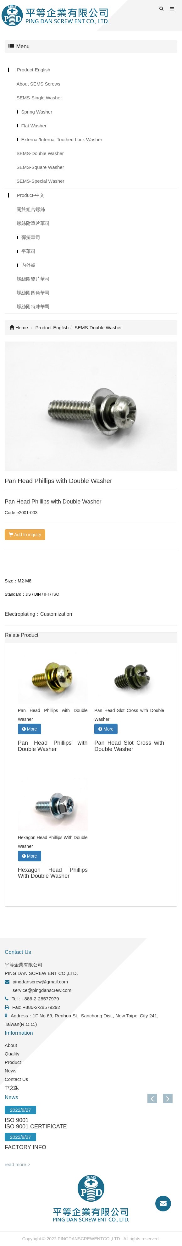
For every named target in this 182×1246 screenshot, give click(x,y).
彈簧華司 (30, 237)
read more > (17, 1164)
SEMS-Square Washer (40, 167)
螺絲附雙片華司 (33, 278)
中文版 (12, 1087)
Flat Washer (34, 125)
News (11, 1070)
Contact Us (16, 1079)
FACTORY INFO (25, 1147)
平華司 (28, 251)
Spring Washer (36, 111)
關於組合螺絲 (31, 209)
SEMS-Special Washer (40, 181)
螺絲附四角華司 (33, 292)
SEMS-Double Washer (40, 153)
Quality (12, 1053)
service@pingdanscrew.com (42, 990)
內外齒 (28, 265)
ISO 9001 (17, 1120)
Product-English (33, 69)
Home (18, 327)
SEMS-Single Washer (39, 97)
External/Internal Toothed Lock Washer (61, 139)
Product (13, 1062)
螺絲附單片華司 (33, 223)
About (11, 1045)
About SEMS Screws (38, 83)
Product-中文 (30, 195)
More (29, 728)
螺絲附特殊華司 (33, 306)
